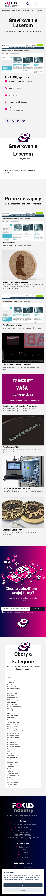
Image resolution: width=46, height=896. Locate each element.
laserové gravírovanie (13, 538)
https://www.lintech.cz (18, 102)
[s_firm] (15, 609)
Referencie (24, 852)
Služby (24, 850)
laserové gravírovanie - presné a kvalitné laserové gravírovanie (20, 541)
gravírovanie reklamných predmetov (20, 414)
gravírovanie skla (11, 455)
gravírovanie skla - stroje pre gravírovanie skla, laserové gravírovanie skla (22, 459)
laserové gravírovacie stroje (16, 496)
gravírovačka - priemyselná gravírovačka (17, 253)
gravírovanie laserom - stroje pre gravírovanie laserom (22, 336)
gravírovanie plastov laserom (17, 372)
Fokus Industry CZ (24, 867)
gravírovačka (9, 250)
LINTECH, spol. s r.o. (36, 10)
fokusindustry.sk (5, 10)
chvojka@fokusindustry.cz (24, 830)
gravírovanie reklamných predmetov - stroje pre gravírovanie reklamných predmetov (19, 417)
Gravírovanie (25, 10)
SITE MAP (24, 857)
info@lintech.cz (15, 95)
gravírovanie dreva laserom (16, 290)
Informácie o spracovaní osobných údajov (22, 838)
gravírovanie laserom (13, 333)
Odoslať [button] (37, 609)
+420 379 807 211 (16, 88)
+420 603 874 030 (24, 827)
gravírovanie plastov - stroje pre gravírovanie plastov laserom (21, 376)
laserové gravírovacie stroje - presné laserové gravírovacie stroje (23, 500)
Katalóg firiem (16, 10)
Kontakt (24, 855)
